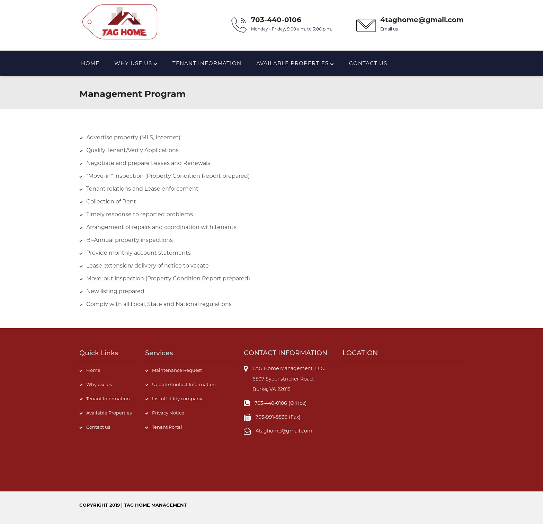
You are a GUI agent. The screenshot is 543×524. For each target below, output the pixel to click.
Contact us (368, 63)
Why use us (99, 384)
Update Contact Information (184, 384)
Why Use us (136, 63)
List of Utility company (177, 398)
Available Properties (295, 63)
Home (90, 63)
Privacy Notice (168, 413)
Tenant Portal (167, 427)
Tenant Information (206, 63)
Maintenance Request (177, 370)
